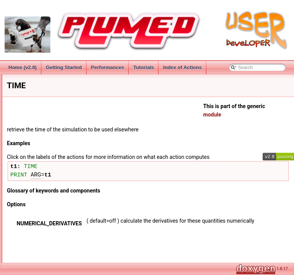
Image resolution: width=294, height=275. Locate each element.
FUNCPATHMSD (42, 197)
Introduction (25, 79)
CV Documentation (38, 130)
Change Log (25, 88)
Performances (107, 67)
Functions (29, 147)
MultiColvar (30, 256)
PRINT (95, 182)
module (255, 115)
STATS (32, 248)
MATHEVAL (37, 222)
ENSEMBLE (37, 180)
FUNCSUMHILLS (43, 206)
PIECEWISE (38, 231)
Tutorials (143, 67)
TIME (36, 172)
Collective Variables (33, 113)
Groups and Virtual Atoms (45, 122)
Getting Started (64, 67)
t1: (93, 175)
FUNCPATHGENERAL (48, 189)
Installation (24, 96)
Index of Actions (182, 67)
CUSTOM (35, 164)
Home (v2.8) (22, 67)
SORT (31, 239)
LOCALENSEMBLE (45, 214)
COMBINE (36, 155)
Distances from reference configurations (59, 138)
